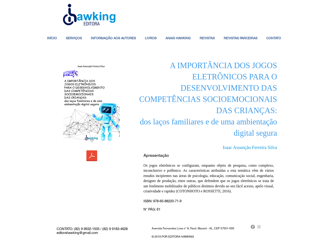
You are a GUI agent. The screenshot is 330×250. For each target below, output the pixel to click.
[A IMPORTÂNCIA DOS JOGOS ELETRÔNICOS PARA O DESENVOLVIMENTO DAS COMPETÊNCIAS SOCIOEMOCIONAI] (91, 156)
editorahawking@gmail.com (77, 233)
